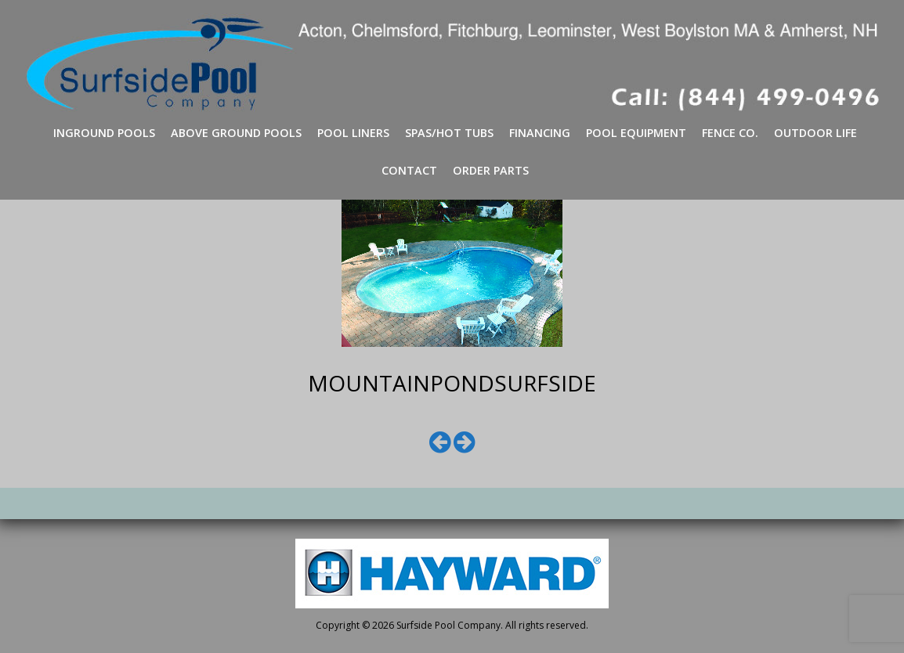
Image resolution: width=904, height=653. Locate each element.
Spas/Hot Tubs (449, 132)
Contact (409, 170)
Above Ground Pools (236, 132)
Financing (539, 132)
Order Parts (491, 170)
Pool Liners (353, 132)
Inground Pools (104, 132)
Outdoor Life (815, 132)
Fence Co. (730, 132)
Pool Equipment (636, 132)
